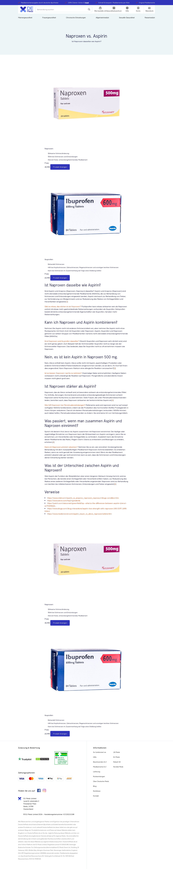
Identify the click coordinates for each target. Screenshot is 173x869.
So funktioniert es (99, 752)
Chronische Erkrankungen (76, 17)
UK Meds (116, 752)
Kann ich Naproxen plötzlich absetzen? (61, 447)
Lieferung (96, 771)
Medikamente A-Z (99, 766)
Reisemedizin (150, 17)
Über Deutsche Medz (101, 781)
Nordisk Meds (118, 766)
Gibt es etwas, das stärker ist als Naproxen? (63, 306)
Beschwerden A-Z (99, 762)
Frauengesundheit (49, 17)
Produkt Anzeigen (60, 167)
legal (87, 2)
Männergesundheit (25, 17)
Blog (94, 786)
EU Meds (116, 757)
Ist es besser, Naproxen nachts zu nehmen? (63, 373)
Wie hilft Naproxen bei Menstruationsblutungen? (65, 405)
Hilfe (94, 757)
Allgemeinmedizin (102, 17)
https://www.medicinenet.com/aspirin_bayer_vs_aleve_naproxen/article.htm (79, 513)
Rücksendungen (99, 776)
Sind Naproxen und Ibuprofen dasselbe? (62, 341)
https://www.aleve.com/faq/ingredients (63, 500)
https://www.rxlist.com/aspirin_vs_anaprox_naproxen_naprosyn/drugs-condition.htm (83, 498)
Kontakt (96, 796)
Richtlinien (97, 791)
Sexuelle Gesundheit (127, 17)
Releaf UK (117, 762)
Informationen (99, 748)
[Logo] (26, 9)
